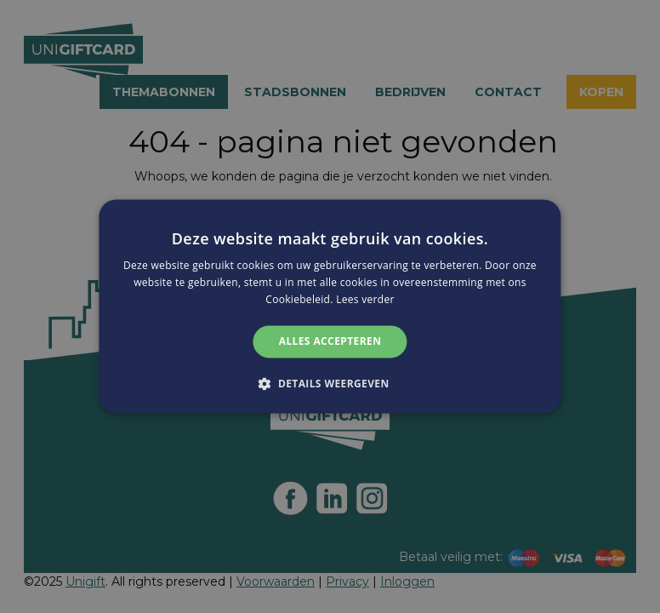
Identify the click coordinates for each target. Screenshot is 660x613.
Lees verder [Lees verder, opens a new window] (365, 299)
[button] (329, 383)
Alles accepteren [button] (330, 341)
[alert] (330, 306)
